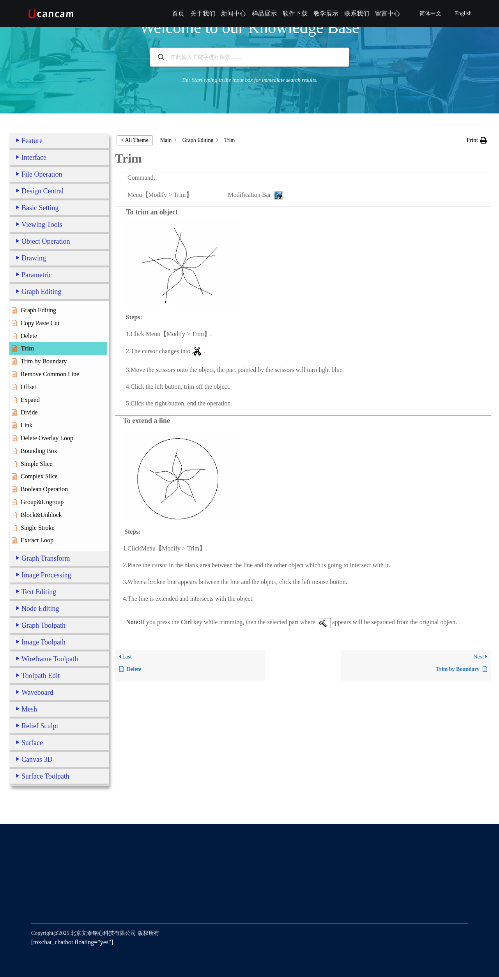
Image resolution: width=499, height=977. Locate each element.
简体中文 (430, 13)
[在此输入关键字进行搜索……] (249, 57)
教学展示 (325, 13)
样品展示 (264, 13)
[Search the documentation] (161, 57)
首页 (178, 13)
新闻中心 (233, 13)
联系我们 (356, 13)
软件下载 (295, 13)
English (463, 13)
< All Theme (135, 140)
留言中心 (387, 13)
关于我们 (202, 13)
